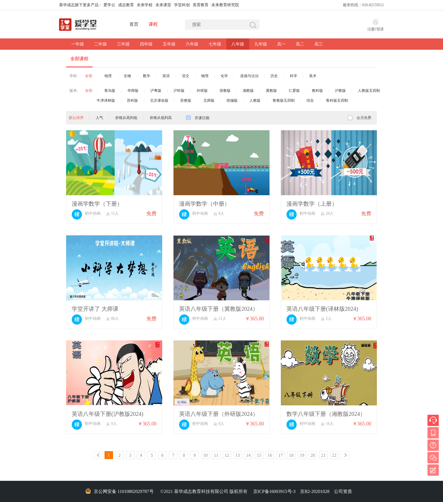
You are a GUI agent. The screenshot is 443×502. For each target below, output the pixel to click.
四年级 (146, 44)
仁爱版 (294, 90)
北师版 (208, 100)
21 (323, 455)
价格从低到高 (161, 118)
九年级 (260, 44)
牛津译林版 (106, 100)
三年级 (123, 44)
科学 (293, 76)
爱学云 (109, 5)
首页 (133, 24)
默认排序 (76, 118)
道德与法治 (249, 76)
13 (237, 455)
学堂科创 (182, 5)
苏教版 (185, 100)
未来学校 (145, 5)
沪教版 (340, 90)
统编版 (232, 100)
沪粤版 (155, 90)
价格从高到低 (126, 118)
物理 (205, 76)
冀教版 (271, 90)
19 (302, 455)
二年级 (100, 44)
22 (334, 455)
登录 (380, 29)
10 (205, 455)
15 (259, 455)
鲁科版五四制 (337, 100)
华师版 (132, 90)
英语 (166, 76)
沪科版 (178, 90)
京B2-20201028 (314, 491)
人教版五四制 (369, 90)
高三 (318, 44)
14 (248, 455)
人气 (99, 118)
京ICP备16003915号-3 (274, 491)
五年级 (169, 44)
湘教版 (248, 90)
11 (216, 455)
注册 (371, 29)
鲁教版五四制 (284, 100)
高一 (281, 44)
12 (227, 455)
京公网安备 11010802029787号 (119, 491)
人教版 (254, 100)
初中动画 (93, 214)
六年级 (192, 44)
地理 (108, 76)
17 (280, 455)
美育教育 (201, 5)
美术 (312, 76)
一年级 (77, 44)
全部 (88, 76)
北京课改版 (159, 100)
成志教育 (126, 5)
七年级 (215, 44)
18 (291, 455)
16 (270, 455)
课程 (153, 24)
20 (312, 455)
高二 (300, 44)
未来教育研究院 (225, 5)
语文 (185, 76)
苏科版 (132, 100)
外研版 (202, 90)
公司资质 (343, 491)
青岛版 (109, 90)
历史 (274, 76)
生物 (127, 76)
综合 (310, 100)
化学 (224, 76)
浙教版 (225, 90)
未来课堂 (163, 5)
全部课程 (79, 58)
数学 (146, 76)
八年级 (237, 44)
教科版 (317, 90)
